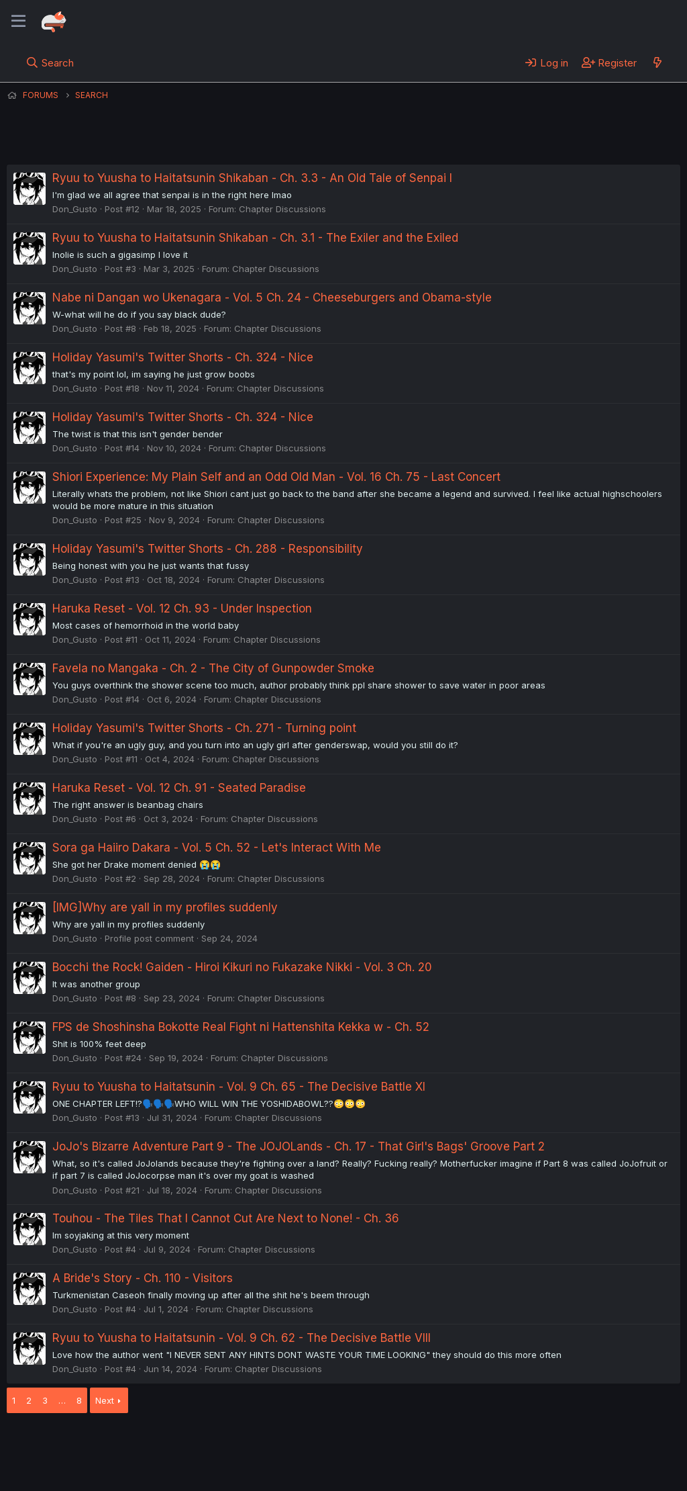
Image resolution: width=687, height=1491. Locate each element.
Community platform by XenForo (570, 1461)
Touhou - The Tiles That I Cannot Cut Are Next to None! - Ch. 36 (225, 1218)
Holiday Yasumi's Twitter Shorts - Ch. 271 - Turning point (204, 728)
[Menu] (18, 21)
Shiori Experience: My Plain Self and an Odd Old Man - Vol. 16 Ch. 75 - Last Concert (276, 477)
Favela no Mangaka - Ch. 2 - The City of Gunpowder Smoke (213, 668)
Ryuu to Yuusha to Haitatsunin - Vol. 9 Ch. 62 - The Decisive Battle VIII (241, 1338)
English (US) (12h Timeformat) (75, 1443)
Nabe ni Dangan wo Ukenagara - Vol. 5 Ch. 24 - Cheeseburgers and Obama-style (272, 297)
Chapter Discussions (282, 209)
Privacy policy (335, 1443)
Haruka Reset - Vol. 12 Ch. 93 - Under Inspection (182, 608)
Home (430, 1443)
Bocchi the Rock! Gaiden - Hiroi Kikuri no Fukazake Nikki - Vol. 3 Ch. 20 (242, 967)
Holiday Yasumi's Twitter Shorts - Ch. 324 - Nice (182, 357)
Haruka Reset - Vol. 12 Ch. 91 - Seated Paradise (179, 788)
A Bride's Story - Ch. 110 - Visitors (142, 1278)
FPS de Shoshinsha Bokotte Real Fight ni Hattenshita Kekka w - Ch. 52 (240, 1027)
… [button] (62, 1400)
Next (104, 1400)
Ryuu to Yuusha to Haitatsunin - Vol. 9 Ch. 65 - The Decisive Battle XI (238, 1086)
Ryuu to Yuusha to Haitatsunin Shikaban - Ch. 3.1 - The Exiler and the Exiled (255, 237)
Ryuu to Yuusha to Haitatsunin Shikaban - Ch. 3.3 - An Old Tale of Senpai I (252, 178)
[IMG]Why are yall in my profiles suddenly (165, 907)
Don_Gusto (74, 209)
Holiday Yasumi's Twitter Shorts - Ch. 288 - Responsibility (207, 548)
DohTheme (552, 1472)
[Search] (50, 62)
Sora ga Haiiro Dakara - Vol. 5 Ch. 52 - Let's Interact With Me (216, 847)
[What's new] (657, 62)
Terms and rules (255, 1443)
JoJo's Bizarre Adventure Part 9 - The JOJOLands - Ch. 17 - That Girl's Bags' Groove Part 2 (298, 1146)
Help (391, 1443)
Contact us (182, 1443)
